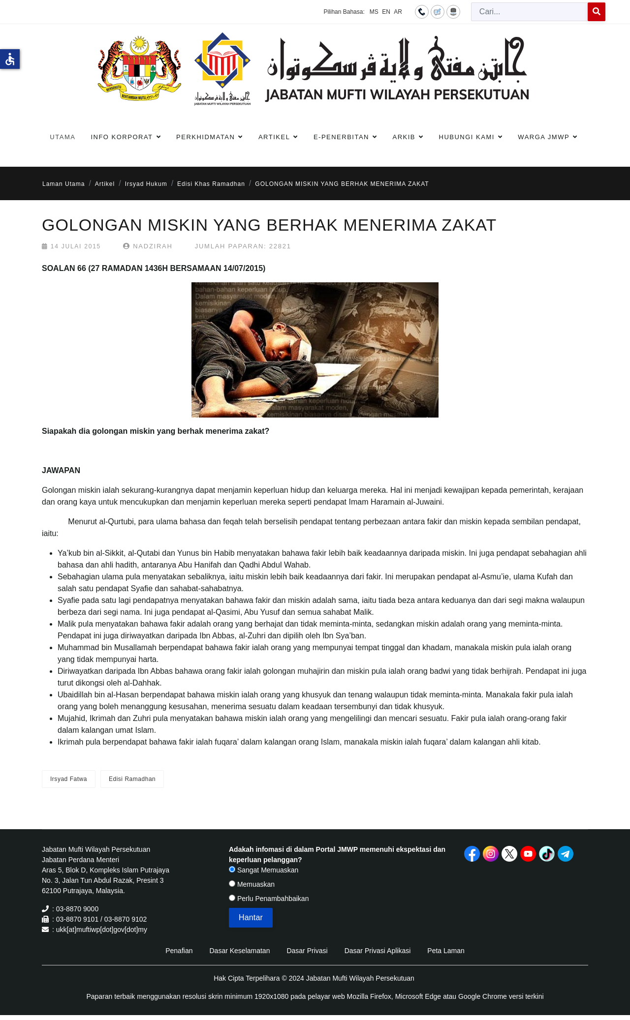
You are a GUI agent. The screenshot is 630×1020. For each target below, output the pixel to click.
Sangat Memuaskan (263, 870)
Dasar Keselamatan (239, 951)
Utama (62, 137)
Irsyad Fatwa (68, 779)
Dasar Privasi (306, 951)
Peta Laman (446, 951)
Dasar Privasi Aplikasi (378, 951)
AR (398, 11)
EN (386, 11)
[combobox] (529, 11)
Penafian (178, 951)
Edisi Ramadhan (132, 779)
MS (374, 11)
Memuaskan (252, 884)
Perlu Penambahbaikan (269, 898)
